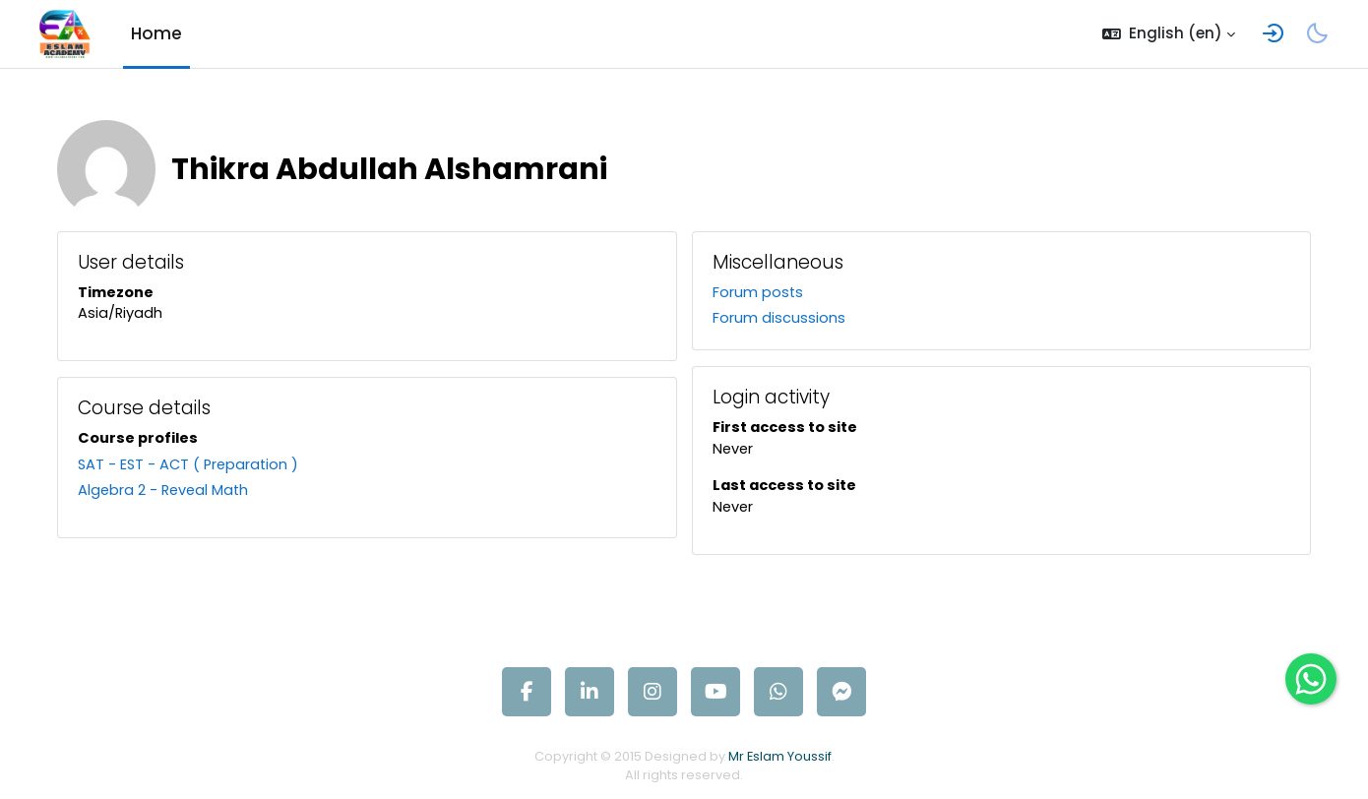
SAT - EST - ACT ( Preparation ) (204, 467)
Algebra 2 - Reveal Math (178, 493)
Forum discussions (779, 319)
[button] (1168, 34)
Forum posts (758, 292)
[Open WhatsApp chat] (1311, 679)
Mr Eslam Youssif (782, 760)
